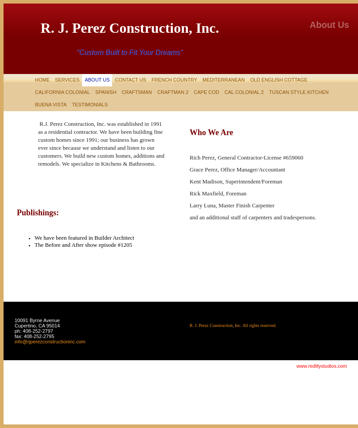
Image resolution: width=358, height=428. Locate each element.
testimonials (90, 104)
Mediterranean (223, 79)
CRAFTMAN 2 (172, 92)
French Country (174, 79)
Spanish (105, 92)
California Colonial (62, 92)
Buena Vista (50, 104)
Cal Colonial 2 (244, 92)
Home (42, 79)
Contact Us (130, 79)
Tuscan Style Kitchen (298, 92)
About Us (97, 79)
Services (67, 79)
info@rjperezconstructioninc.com (50, 341)
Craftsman (137, 92)
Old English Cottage (278, 79)
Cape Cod (206, 92)
